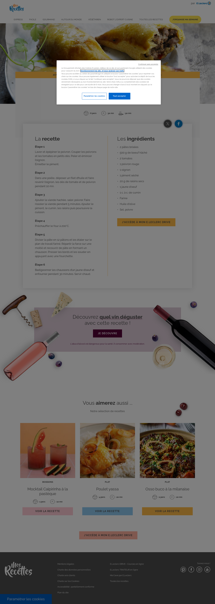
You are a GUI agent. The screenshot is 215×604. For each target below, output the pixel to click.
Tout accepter (119, 96)
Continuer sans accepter (148, 64)
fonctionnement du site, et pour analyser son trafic (102, 71)
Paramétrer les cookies (94, 96)
